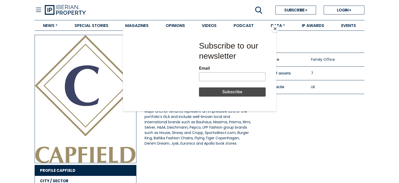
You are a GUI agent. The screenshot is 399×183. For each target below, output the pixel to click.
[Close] (275, 29)
